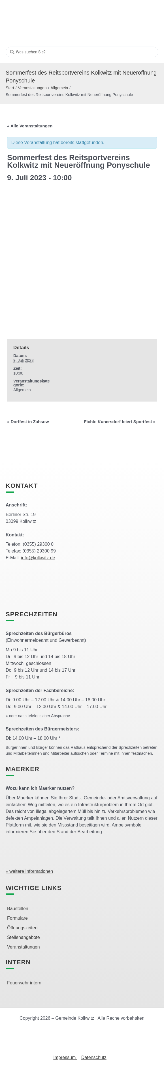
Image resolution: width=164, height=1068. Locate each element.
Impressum (65, 1057)
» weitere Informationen (29, 871)
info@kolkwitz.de (38, 557)
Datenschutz (94, 1057)
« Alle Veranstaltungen (29, 125)
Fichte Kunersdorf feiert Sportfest (120, 421)
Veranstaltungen (32, 88)
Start (10, 88)
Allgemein (59, 88)
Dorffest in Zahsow (28, 421)
